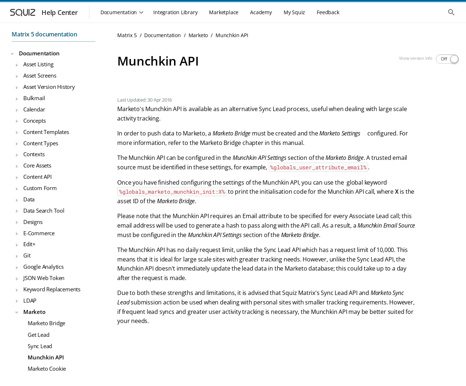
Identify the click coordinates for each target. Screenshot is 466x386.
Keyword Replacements (51, 289)
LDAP (29, 300)
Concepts (34, 120)
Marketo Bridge (46, 323)
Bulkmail (34, 98)
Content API (37, 176)
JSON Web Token (43, 277)
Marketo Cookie (47, 368)
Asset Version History (49, 86)
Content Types (40, 143)
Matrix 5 (127, 35)
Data (29, 199)
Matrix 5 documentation (44, 34)
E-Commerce (39, 233)
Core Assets (37, 165)
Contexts (33, 154)
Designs (33, 221)
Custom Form (40, 188)
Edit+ (29, 244)
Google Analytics (43, 266)
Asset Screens (39, 75)
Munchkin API (46, 357)
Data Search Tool (43, 210)
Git (26, 255)
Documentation (39, 53)
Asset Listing (38, 64)
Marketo (34, 311)
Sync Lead (40, 346)
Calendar (34, 109)
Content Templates (46, 131)
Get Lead (38, 334)
